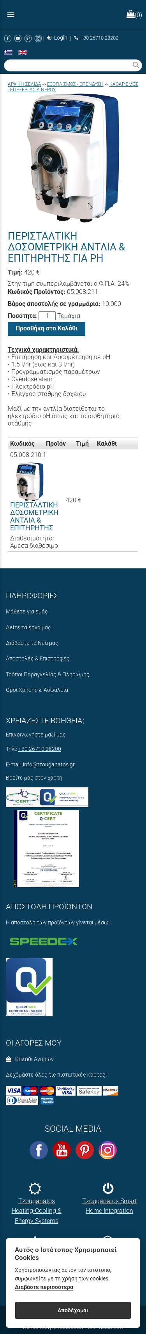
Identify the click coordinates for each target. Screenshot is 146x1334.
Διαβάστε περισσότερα (44, 1287)
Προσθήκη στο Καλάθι (46, 328)
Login (57, 38)
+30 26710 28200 (96, 38)
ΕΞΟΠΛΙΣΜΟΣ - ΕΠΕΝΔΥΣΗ (75, 84)
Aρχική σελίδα (24, 84)
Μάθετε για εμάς (27, 611)
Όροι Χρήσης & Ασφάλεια (37, 690)
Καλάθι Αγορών (30, 1059)
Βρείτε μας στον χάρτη (34, 778)
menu (11, 14)
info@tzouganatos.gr (49, 764)
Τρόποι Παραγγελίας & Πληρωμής (48, 674)
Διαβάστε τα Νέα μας (32, 643)
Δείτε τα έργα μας (28, 627)
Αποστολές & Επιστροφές (38, 658)
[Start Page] (73, 15)
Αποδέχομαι (73, 1310)
